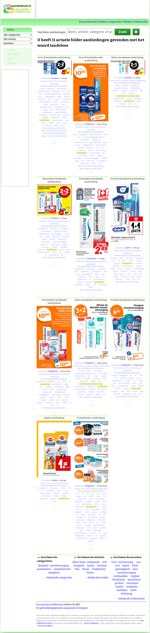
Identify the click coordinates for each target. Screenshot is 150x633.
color (105, 533)
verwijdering (47, 112)
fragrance (79, 501)
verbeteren (84, 163)
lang (140, 271)
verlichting (55, 244)
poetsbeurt (65, 102)
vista (100, 381)
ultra (67, 387)
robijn (87, 530)
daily (48, 236)
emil (67, 120)
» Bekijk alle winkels (97, 577)
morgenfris (79, 536)
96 (118, 261)
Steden (102, 21)
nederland (46, 242)
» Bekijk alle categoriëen (58, 577)
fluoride (66, 395)
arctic (50, 99)
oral (40, 94)
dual (104, 379)
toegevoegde (45, 493)
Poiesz (85, 569)
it (98, 507)
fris (135, 394)
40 (59, 382)
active (59, 397)
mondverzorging (121, 88)
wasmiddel (97, 530)
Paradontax (118, 579)
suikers (56, 493)
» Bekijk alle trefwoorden (131, 598)
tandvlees (44, 120)
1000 (106, 135)
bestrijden (78, 158)
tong (113, 269)
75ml (62, 125)
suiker (133, 271)
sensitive (133, 91)
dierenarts (54, 488)
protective (84, 381)
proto (92, 523)
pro (66, 107)
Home (82, 21)
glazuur (90, 394)
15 (78, 494)
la (97, 148)
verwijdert (66, 99)
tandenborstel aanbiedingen (56, 131)
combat (51, 123)
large (54, 501)
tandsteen (55, 118)
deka (76, 272)
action (66, 491)
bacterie (128, 269)
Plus (77, 569)
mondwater (62, 89)
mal (102, 148)
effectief (100, 392)
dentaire (49, 403)
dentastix (50, 491)
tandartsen (54, 255)
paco (43, 123)
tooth (139, 101)
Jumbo (128, 248)
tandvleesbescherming (127, 96)
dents (139, 277)
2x (104, 153)
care (41, 236)
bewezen (41, 99)
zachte (105, 158)
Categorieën (115, 21)
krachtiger (83, 156)
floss (40, 97)
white (59, 97)
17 (57, 405)
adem (64, 118)
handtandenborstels (53, 94)
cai (104, 496)
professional (101, 145)
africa (91, 496)
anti (141, 91)
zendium (113, 258)
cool (135, 381)
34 (83, 494)
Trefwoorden (141, 21)
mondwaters (44, 569)
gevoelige (45, 247)
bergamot (93, 538)
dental (64, 400)
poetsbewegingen (92, 158)
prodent (130, 258)
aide (104, 507)
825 (115, 378)
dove (99, 496)
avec (129, 274)
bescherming (61, 110)
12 (75, 494)
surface (40, 403)
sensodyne (53, 229)
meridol (125, 85)
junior (129, 99)
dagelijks (63, 247)
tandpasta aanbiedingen (56, 128)
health (43, 400)
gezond (89, 282)
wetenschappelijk (60, 242)
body (105, 501)
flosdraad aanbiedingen (56, 133)
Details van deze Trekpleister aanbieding (91, 489)
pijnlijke (65, 244)
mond (119, 269)
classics (93, 533)
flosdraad (56, 91)
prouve (122, 274)
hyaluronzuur (43, 252)
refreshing (99, 499)
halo (78, 523)
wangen (138, 266)
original (131, 93)
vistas (98, 394)
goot (58, 123)
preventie (43, 115)
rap (133, 277)
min (57, 403)
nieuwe (115, 91)
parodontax (46, 231)
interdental (56, 395)
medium (47, 125)
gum (66, 397)
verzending (92, 517)
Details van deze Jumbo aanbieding (54, 483)
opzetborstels (95, 142)
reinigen (138, 263)
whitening (59, 107)
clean (65, 123)
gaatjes (66, 115)
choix (84, 523)
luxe (63, 104)
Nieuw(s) (92, 21)
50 (88, 494)
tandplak (45, 118)
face (78, 504)
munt (46, 104)
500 (141, 375)
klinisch (67, 97)
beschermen (80, 387)
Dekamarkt (91, 259)
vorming (65, 493)
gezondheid (102, 161)
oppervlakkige (60, 112)
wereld (117, 389)
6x (77, 515)
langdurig (127, 394)
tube (105, 272)
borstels (66, 94)
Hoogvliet (79, 565)
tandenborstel (44, 91)
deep (105, 142)
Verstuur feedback (45, 626)
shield (93, 381)
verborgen (80, 528)
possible (103, 536)
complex (122, 104)
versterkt (124, 271)
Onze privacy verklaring (49, 604)
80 (37, 488)
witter (55, 102)
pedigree (43, 488)
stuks (55, 125)
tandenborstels (81, 142)
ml (83, 161)
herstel (41, 250)
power (102, 517)
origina (97, 501)
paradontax (43, 229)
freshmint (79, 285)
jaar (130, 104)
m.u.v (138, 378)
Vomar (90, 572)
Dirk (104, 562)
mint (68, 250)
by (99, 533)
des (60, 252)
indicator (119, 279)
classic (131, 261)
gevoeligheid (57, 120)
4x (97, 523)
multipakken (49, 97)
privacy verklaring (91, 623)
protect (53, 239)
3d (141, 274)
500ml (64, 403)
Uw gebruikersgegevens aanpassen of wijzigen (62, 608)
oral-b (42, 89)
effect (92, 156)
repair (44, 239)
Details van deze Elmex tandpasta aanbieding (127, 81)
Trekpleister (89, 124)
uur (51, 110)
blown (102, 538)
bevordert (44, 499)
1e (46, 255)
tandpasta (51, 89)
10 (70, 382)
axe (85, 496)
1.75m (103, 523)
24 (64, 91)
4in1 (128, 391)
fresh (57, 99)
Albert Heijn (79, 562)
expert (44, 110)
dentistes (102, 520)
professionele (55, 115)
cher (77, 509)
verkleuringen (45, 102)
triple (59, 491)
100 (68, 91)
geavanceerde (46, 107)
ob (96, 536)
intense (90, 536)
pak (104, 515)
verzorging (84, 140)
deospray (92, 515)
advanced (55, 104)
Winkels (127, 21)
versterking (100, 150)
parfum (91, 541)
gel (133, 279)
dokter (141, 386)
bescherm (102, 389)
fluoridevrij (61, 389)
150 (92, 494)
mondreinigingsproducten (93, 137)
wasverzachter (80, 533)
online (78, 496)
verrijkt (128, 381)
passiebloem (82, 538)
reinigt (55, 496)
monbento (85, 272)
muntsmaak (139, 269)
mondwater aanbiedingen (56, 136)
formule (124, 91)
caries (123, 93)
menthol (87, 525)
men (79, 525)
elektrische (96, 140)
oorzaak (137, 99)
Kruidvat (54, 78)
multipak (103, 512)
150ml (83, 515)
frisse (94, 163)
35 (114, 261)
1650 (104, 494)
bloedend (118, 101)
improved (56, 236)
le (82, 509)
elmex (117, 85)
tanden (54, 247)
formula (66, 236)
